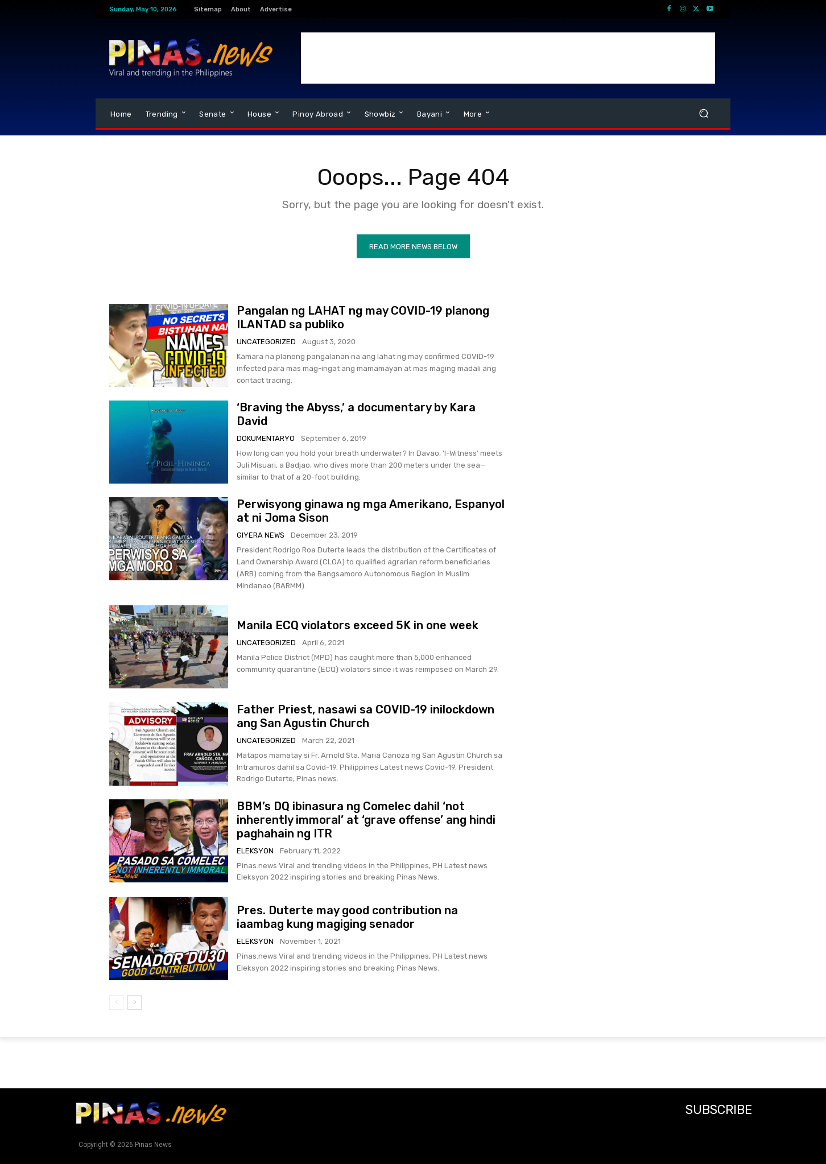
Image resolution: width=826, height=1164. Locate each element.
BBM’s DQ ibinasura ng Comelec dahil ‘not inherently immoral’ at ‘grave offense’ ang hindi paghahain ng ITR (366, 819)
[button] (703, 113)
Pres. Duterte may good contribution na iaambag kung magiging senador (347, 917)
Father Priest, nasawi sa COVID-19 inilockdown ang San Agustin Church (365, 716)
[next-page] (134, 1002)
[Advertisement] (508, 58)
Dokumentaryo (266, 438)
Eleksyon (255, 851)
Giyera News (260, 535)
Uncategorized (266, 341)
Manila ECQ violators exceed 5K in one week (357, 625)
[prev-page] (116, 1002)
